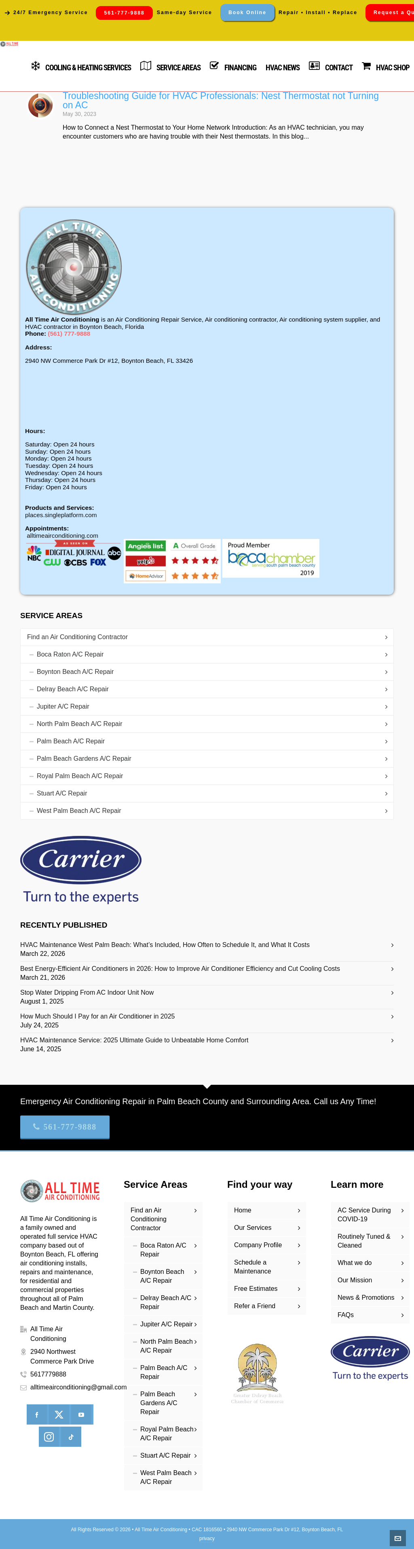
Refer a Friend (254, 1306)
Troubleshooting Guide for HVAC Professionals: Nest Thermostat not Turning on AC (221, 100)
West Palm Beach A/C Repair (79, 810)
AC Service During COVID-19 (364, 1215)
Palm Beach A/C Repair (71, 741)
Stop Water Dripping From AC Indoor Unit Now (87, 992)
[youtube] (81, 1414)
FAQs (346, 1314)
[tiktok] (71, 1437)
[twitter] (59, 1414)
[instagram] (49, 1437)
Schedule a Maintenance (252, 1267)
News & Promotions (366, 1297)
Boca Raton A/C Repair (70, 654)
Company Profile (258, 1245)
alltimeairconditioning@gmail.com (78, 1387)
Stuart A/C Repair (62, 793)
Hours (34, 430)
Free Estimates (256, 1288)
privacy (207, 1538)
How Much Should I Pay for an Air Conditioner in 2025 (97, 1016)
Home (242, 1210)
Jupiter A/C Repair (63, 706)
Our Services (252, 1227)
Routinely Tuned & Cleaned (364, 1241)
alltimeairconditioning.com (62, 535)
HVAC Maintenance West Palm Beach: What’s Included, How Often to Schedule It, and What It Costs (165, 944)
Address (37, 347)
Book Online (247, 12)
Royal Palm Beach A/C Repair (80, 775)
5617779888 (48, 1374)
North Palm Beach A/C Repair (80, 723)
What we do (355, 1262)
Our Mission (355, 1280)
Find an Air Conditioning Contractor (77, 636)
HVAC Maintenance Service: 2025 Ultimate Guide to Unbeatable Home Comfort (134, 1040)
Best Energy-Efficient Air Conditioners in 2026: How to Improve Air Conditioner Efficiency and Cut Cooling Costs (180, 968)
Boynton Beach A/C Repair (75, 671)
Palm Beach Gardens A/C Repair (84, 758)
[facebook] (37, 1414)
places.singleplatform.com (61, 514)
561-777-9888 (65, 1126)
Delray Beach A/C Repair (73, 689)
